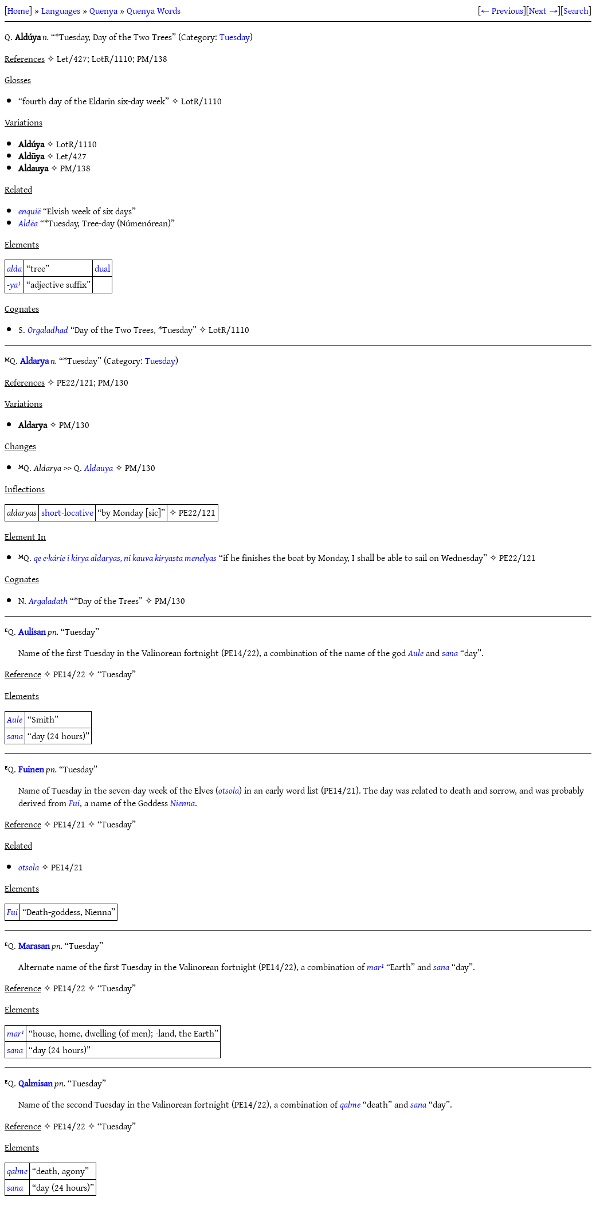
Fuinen (31, 769)
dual (102, 268)
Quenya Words (154, 10)
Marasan (34, 945)
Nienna (182, 803)
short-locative (67, 512)
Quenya (103, 10)
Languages (60, 10)
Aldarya (34, 360)
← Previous (502, 10)
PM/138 (75, 168)
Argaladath (48, 600)
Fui (74, 803)
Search (576, 10)
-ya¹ (14, 284)
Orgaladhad (48, 329)
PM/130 (74, 425)
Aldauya (98, 468)
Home (18, 10)
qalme (350, 1104)
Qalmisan (35, 1083)
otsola (228, 790)
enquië (29, 211)
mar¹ (375, 967)
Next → (543, 10)
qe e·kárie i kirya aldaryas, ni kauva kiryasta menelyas (125, 557)
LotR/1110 (201, 101)
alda (14, 268)
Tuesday (234, 37)
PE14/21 (67, 867)
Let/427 (71, 156)
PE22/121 (197, 512)
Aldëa (28, 223)
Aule (416, 653)
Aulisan (32, 631)
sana (450, 653)
